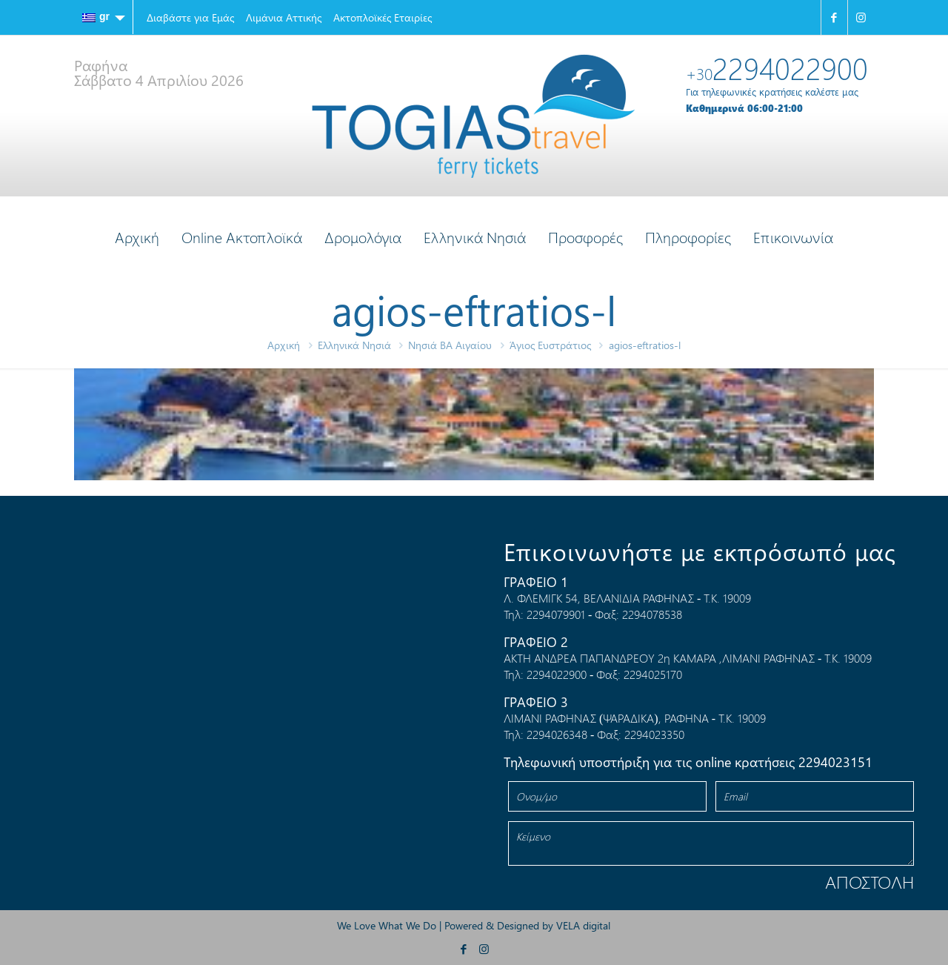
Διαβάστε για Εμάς (190, 17)
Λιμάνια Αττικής (283, 17)
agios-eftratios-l (645, 345)
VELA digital (583, 925)
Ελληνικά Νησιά (354, 345)
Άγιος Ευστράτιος (550, 345)
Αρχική (283, 345)
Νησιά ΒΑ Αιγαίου (450, 345)
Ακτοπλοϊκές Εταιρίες (382, 17)
